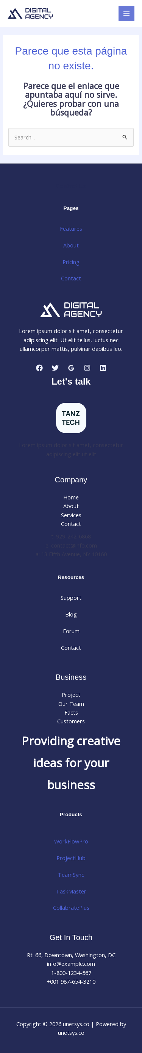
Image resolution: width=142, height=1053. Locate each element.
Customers (71, 721)
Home (71, 497)
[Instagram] (87, 368)
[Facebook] (39, 368)
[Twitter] (55, 368)
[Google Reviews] (71, 368)
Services (71, 515)
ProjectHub (71, 858)
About (71, 245)
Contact (71, 278)
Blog (71, 614)
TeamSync (71, 874)
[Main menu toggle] (126, 14)
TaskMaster (71, 891)
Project (71, 694)
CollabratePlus (71, 907)
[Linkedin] (103, 368)
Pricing (71, 262)
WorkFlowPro (71, 841)
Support (71, 597)
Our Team (71, 703)
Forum (71, 631)
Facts (71, 712)
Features (71, 228)
